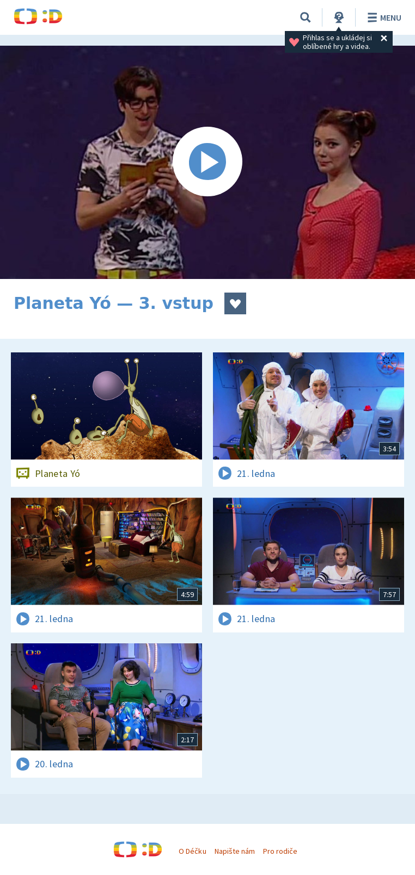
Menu (382, 17)
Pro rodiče (280, 851)
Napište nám (235, 851)
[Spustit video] (207, 162)
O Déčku (192, 851)
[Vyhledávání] (305, 17)
